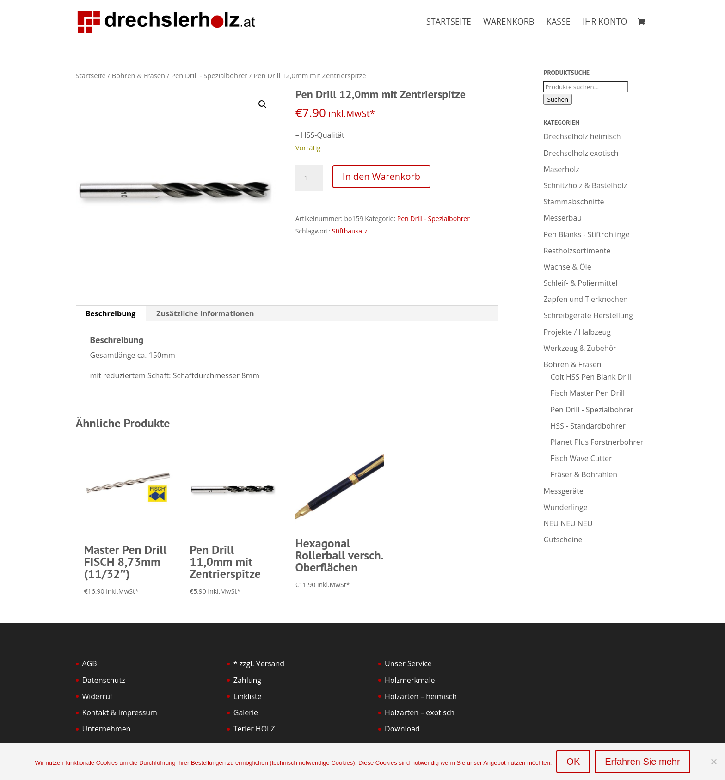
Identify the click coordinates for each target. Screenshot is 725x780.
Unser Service (408, 663)
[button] (262, 104)
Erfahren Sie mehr (642, 761)
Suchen (557, 99)
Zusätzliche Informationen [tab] (205, 313)
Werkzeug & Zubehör (579, 348)
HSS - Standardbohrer (587, 426)
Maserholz (561, 169)
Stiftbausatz (350, 231)
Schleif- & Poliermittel (580, 283)
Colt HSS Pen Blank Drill (591, 377)
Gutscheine (562, 539)
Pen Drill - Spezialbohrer (209, 75)
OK (573, 761)
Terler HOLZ (254, 729)
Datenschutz (103, 680)
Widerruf (97, 696)
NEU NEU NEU (567, 523)
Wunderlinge (565, 507)
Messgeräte (563, 491)
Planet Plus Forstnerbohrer (596, 442)
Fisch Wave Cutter (581, 458)
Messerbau (562, 218)
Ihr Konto (605, 22)
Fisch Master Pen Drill (587, 393)
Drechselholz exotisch (580, 153)
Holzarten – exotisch (420, 712)
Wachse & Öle (567, 267)
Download (402, 729)
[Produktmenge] (309, 178)
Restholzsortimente (576, 251)
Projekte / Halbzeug (577, 332)
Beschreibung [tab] (111, 313)
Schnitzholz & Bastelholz (585, 185)
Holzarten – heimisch (421, 696)
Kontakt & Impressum (119, 712)
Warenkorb (508, 22)
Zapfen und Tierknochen (585, 299)
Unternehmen (106, 729)
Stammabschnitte (573, 202)
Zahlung (247, 680)
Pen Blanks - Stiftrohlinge (586, 234)
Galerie (245, 712)
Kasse (559, 22)
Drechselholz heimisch (582, 136)
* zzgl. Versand (258, 663)
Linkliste (247, 696)
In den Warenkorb (381, 176)
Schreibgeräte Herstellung (588, 315)
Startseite (448, 22)
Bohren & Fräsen (138, 75)
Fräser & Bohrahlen (583, 474)
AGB (89, 663)
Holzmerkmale (410, 680)
